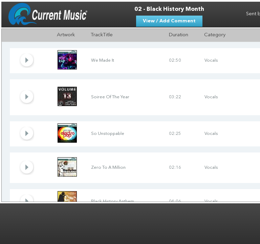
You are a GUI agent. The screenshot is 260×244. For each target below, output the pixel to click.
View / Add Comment (169, 21)
